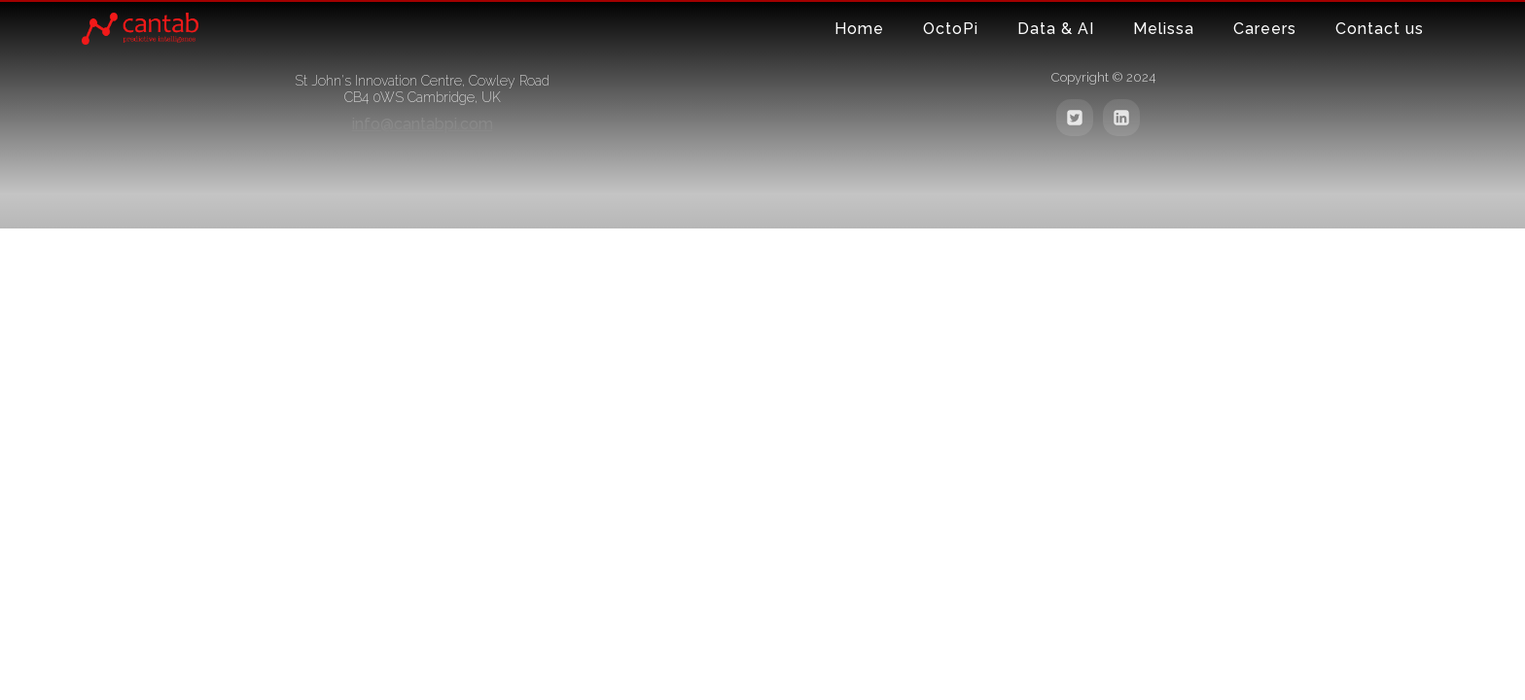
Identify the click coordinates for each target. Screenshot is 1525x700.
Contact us (1379, 28)
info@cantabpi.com (422, 124)
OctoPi (950, 28)
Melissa (1163, 28)
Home (859, 28)
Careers (1264, 28)
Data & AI (1055, 28)
